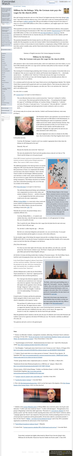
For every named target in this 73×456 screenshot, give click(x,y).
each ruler (54, 294)
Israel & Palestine (5, 82)
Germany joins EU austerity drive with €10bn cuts (28, 376)
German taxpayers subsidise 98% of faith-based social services (40, 427)
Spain (3, 100)
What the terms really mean (6, 45)
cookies (64, 451)
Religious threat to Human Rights (5, 31)
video (67, 17)
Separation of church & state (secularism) (6, 28)
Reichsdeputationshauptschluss (29, 383)
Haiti (3, 78)
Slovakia (3, 98)
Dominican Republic (6, 70)
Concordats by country (6, 49)
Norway (3, 91)
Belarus (3, 57)
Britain (3, 61)
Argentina (4, 53)
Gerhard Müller (22, 201)
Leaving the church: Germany (23, 380)
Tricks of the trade (5, 38)
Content (37, 452)
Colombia (4, 63)
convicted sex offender (57, 410)
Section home (30, 452)
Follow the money (5, 35)
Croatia (3, 67)
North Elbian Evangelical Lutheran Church (26, 424)
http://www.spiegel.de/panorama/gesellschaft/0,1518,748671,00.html (32, 366)
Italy (3, 84)
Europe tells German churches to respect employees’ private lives (6, 19)
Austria (3, 55)
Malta (3, 86)
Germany (4, 76)
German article (30, 407)
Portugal (3, 96)
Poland (3, 95)
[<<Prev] (7, 23)
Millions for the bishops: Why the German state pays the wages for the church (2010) (6, 10)
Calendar (42, 452)
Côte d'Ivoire (4, 65)
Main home (24, 452)
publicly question (28, 21)
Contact (47, 452)
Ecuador (3, 72)
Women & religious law (6, 33)
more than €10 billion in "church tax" (50, 32)
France (3, 74)
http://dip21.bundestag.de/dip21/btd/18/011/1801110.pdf (33, 344)
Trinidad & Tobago (5, 102)
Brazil (3, 59)
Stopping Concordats (6, 40)
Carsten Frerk (20, 94)
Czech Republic (5, 68)
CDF (28, 207)
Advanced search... (52, 2)
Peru (3, 93)
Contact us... (4, 112)
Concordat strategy (5, 37)
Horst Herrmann (21, 187)
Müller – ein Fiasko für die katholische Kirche (39, 418)
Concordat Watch (17, 6)
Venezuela (4, 104)
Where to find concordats (6, 42)
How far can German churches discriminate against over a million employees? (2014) (6, 15)
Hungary (3, 80)
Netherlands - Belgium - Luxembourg (6, 89)
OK (63, 454)
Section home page (5, 110)
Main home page (5, 108)
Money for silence (5, 22)
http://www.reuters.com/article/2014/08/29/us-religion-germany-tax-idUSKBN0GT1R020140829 (39, 350)
